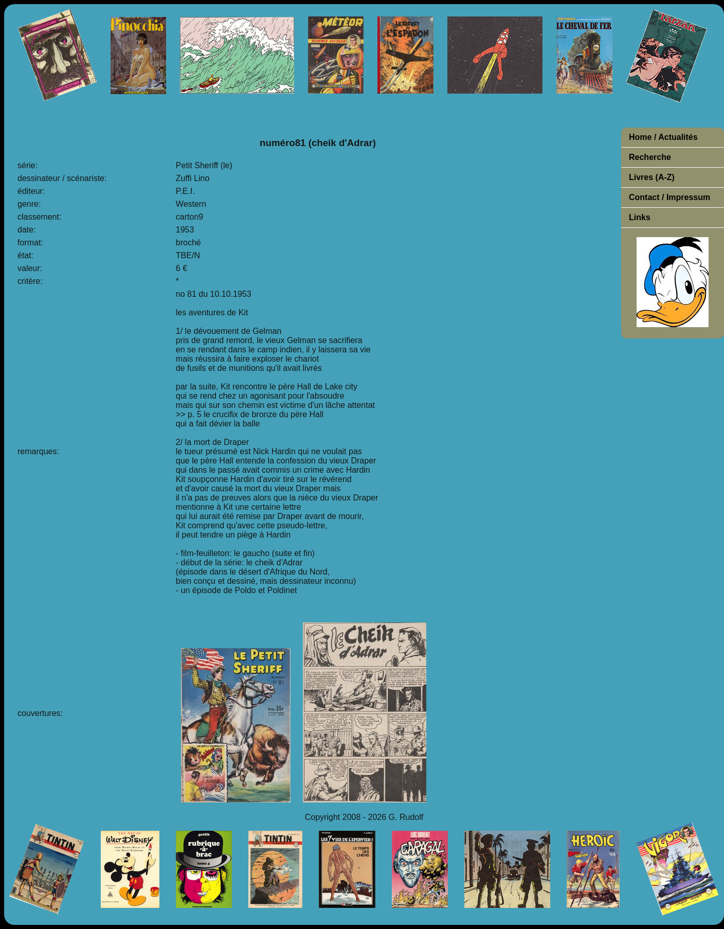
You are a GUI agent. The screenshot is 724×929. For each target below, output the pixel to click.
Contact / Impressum (669, 197)
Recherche (650, 157)
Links (639, 217)
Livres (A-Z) (652, 177)
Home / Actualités (663, 137)
